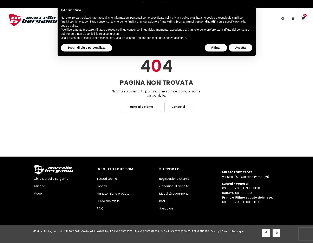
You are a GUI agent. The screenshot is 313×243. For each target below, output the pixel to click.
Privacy (215, 231)
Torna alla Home (140, 107)
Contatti (178, 107)
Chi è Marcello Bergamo (51, 179)
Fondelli (102, 186)
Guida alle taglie (108, 201)
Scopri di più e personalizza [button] (86, 47)
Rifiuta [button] (215, 47)
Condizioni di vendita (174, 186)
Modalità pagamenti (174, 194)
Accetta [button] (240, 47)
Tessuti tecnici (107, 179)
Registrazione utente (174, 179)
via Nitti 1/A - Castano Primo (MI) (245, 174)
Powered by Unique (233, 231)
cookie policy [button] (69, 25)
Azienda (39, 186)
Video (38, 194)
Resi (162, 201)
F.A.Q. (100, 208)
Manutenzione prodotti (113, 194)
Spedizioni (166, 208)
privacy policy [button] (180, 17)
